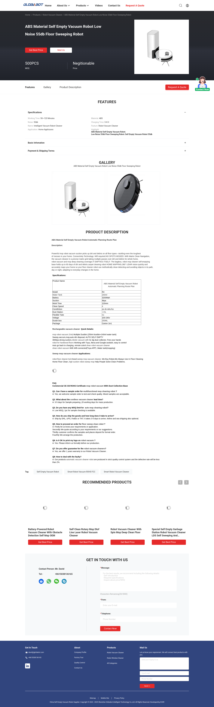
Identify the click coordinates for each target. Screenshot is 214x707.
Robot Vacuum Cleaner (52, 15)
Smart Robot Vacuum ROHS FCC (81, 472)
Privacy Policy (119, 698)
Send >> (147, 686)
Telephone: (106, 614)
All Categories (112, 663)
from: (103, 600)
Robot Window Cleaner (115, 658)
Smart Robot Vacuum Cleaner (116, 472)
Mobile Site (105, 698)
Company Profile (80, 652)
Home (27, 15)
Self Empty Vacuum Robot (48, 472)
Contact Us (78, 668)
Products (37, 15)
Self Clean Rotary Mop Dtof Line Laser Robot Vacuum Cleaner (84, 532)
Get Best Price (36, 50)
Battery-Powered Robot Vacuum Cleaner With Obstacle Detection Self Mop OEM (45, 532)
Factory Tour (78, 657)
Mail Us (61, 50)
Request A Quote (177, 87)
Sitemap (93, 698)
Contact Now (110, 628)
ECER (162, 702)
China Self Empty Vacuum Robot (61, 702)
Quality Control (79, 663)
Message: (105, 568)
